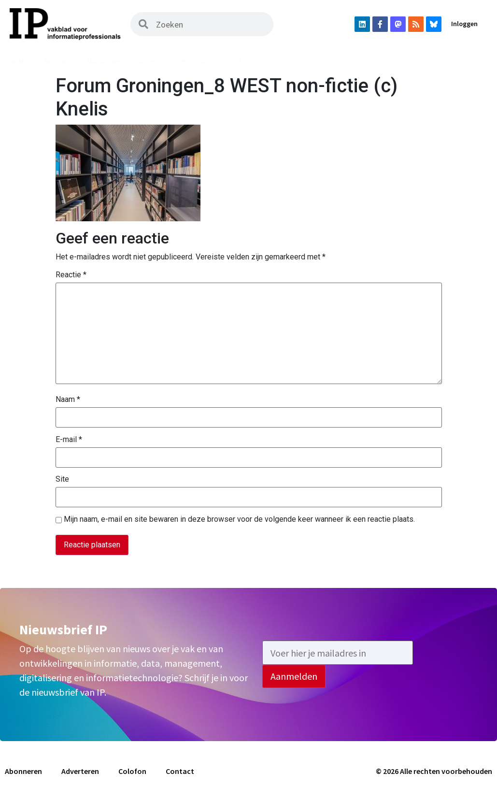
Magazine (104, 61)
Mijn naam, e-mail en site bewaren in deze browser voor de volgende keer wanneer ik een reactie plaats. (239, 519)
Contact (180, 771)
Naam (68, 399)
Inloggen (464, 23)
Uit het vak (251, 61)
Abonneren (408, 61)
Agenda (357, 61)
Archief (151, 61)
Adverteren (467, 61)
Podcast (198, 61)
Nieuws (57, 61)
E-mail (69, 439)
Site (62, 479)
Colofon (132, 771)
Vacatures (307, 61)
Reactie (71, 275)
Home (18, 61)
